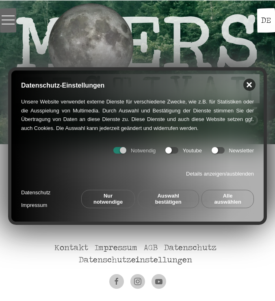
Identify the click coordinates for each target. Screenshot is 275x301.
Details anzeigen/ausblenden (220, 170)
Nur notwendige (108, 196)
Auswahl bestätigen (168, 196)
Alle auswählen (227, 196)
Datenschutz (35, 190)
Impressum (34, 202)
